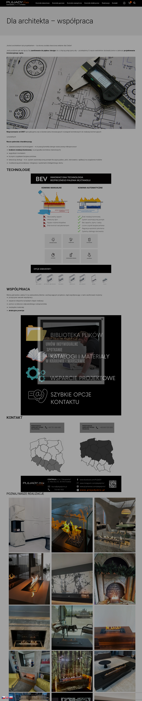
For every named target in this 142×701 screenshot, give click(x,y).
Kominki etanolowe (43, 3)
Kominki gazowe (58, 3)
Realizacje (106, 3)
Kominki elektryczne (91, 3)
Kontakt (114, 3)
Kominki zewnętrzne (74, 3)
